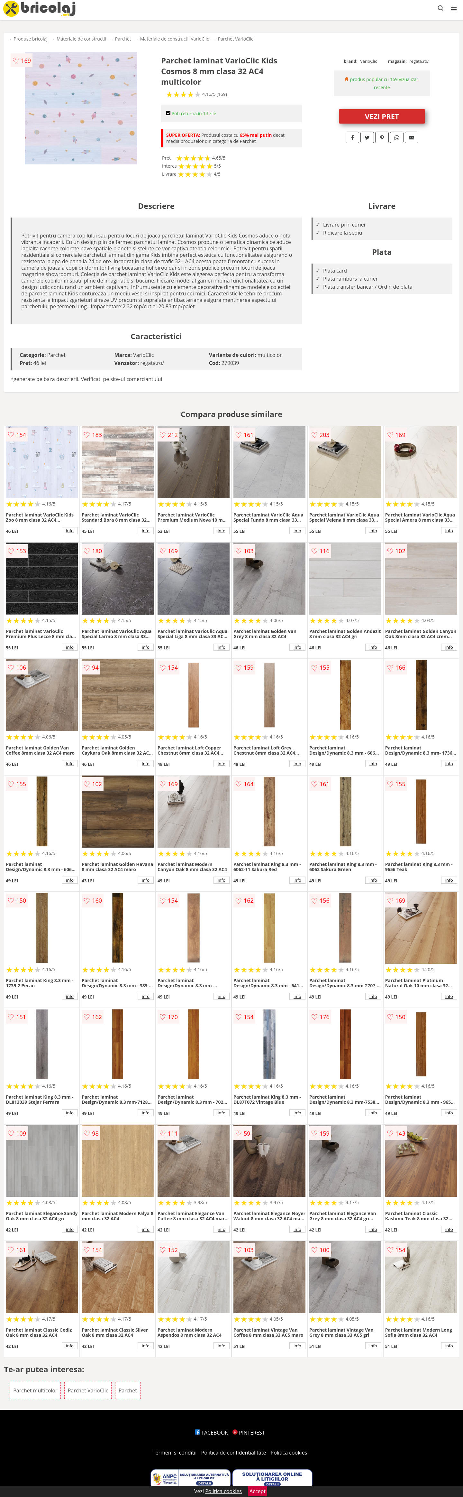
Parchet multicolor (35, 1390)
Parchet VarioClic (235, 39)
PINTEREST (248, 1432)
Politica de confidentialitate (233, 1452)
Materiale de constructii (81, 39)
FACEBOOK (211, 1432)
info (70, 531)
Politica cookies (289, 1452)
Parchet (123, 39)
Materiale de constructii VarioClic (174, 39)
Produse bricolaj (31, 39)
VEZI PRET (382, 116)
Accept (258, 1491)
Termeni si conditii (175, 1452)
